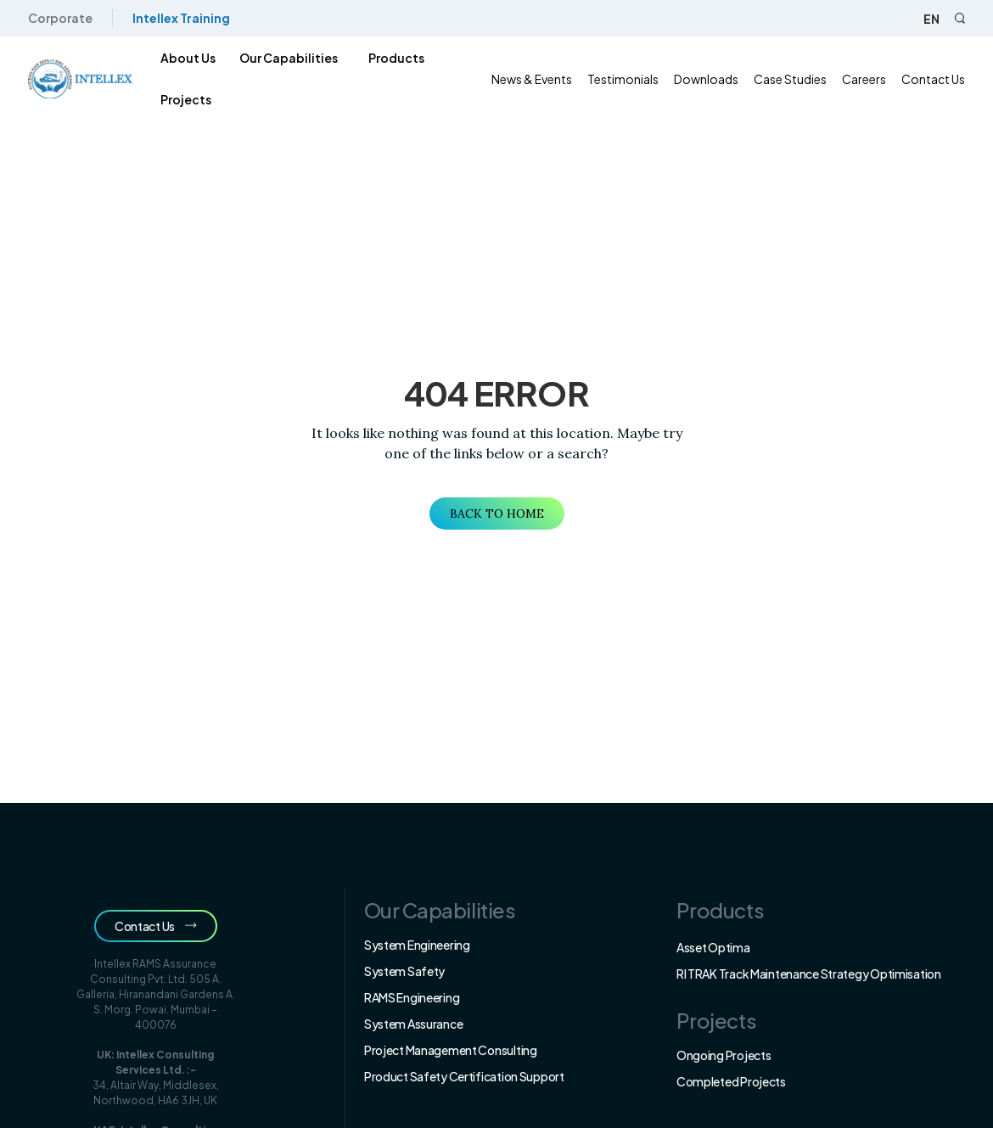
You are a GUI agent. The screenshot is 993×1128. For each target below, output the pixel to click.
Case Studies (796, 79)
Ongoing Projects (723, 1055)
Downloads (713, 79)
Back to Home (497, 513)
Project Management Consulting (450, 1050)
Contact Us (940, 79)
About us (182, 57)
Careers (871, 79)
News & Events (538, 79)
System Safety (404, 971)
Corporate (53, 17)
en (938, 19)
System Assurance (413, 1023)
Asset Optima (713, 947)
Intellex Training (174, 17)
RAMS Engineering (412, 997)
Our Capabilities (283, 57)
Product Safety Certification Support (464, 1076)
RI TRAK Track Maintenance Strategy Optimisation (808, 973)
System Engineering (417, 944)
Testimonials (629, 79)
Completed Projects (731, 1081)
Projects (180, 99)
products (391, 57)
